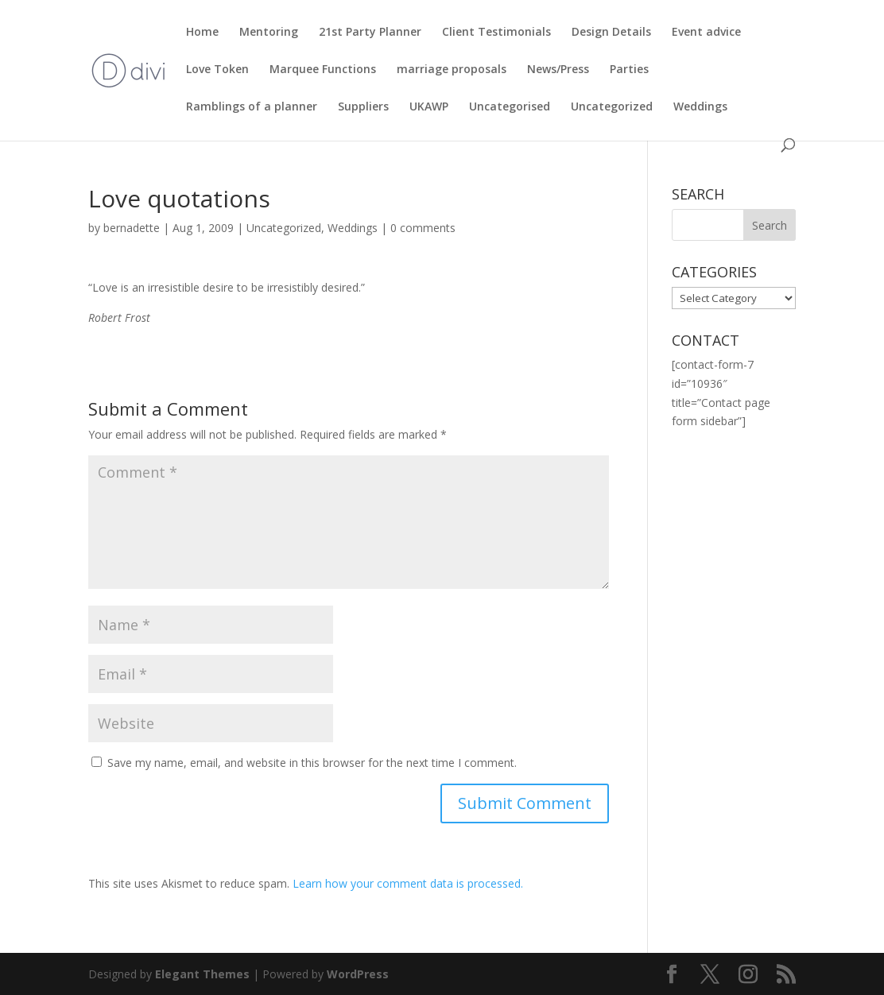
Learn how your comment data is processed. (408, 883)
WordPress (358, 973)
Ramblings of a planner (251, 107)
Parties (629, 70)
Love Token (217, 70)
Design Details (611, 32)
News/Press (558, 70)
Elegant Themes (202, 973)
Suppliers (363, 107)
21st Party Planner (370, 32)
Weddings (700, 107)
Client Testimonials (496, 32)
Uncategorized (612, 107)
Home (202, 32)
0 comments (423, 227)
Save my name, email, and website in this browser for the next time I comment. (312, 762)
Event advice (706, 32)
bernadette (131, 227)
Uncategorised (509, 107)
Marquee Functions (322, 70)
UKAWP (428, 107)
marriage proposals (451, 70)
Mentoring (268, 32)
